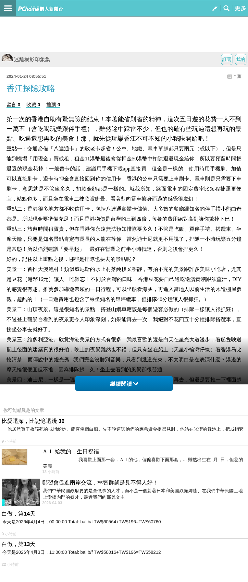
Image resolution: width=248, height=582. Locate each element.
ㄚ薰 (237, 76)
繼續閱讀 (124, 384)
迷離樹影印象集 (26, 59)
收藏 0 (33, 104)
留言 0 (13, 104)
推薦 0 (53, 104)
